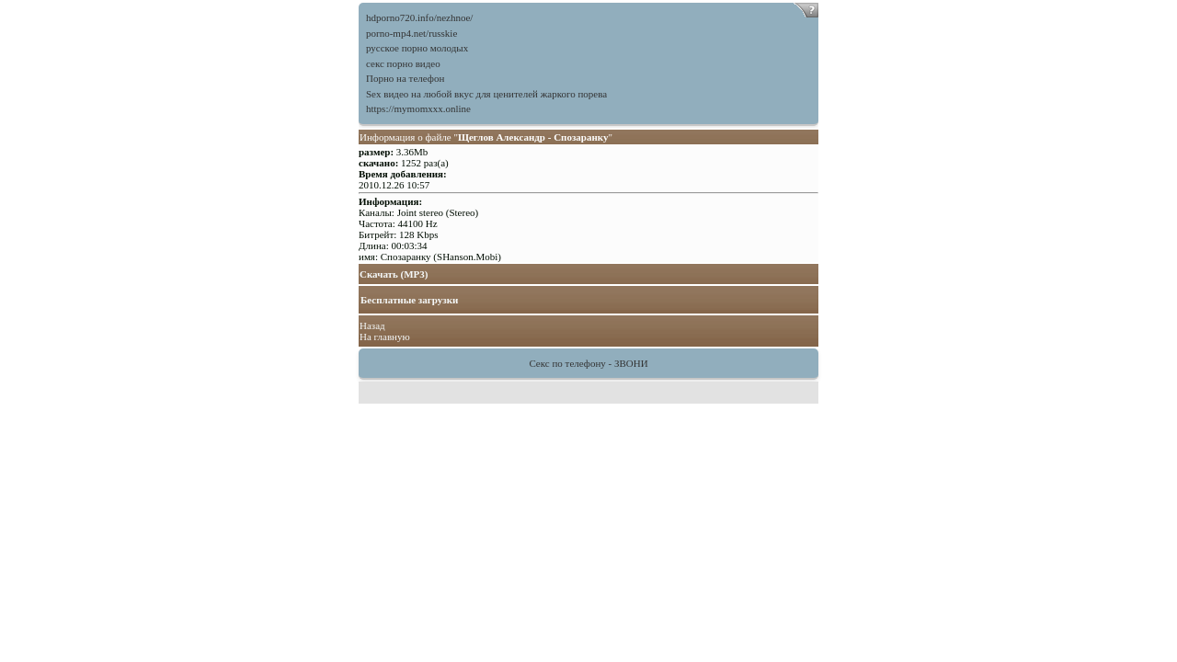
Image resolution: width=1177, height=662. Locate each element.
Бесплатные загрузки (409, 299)
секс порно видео (403, 63)
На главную (385, 336)
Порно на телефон (405, 78)
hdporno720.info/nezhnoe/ (419, 17)
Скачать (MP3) (394, 274)
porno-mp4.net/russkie (411, 33)
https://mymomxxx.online (418, 108)
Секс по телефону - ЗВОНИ (588, 363)
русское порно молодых (417, 47)
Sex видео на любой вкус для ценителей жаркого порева (486, 93)
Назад (372, 325)
